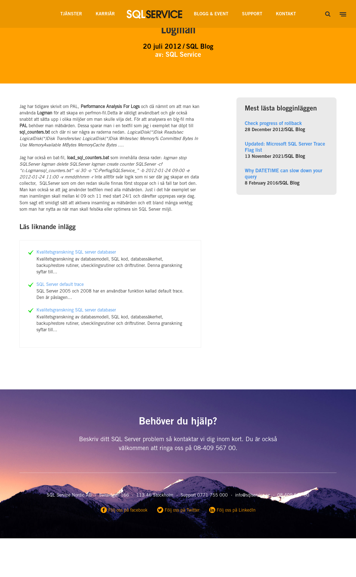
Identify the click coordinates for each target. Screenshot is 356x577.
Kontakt (286, 14)
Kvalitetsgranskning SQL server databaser (76, 252)
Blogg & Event (211, 14)
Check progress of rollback (273, 123)
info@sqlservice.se (252, 495)
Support (252, 14)
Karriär (105, 14)
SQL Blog (295, 129)
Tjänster (71, 14)
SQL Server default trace (60, 285)
